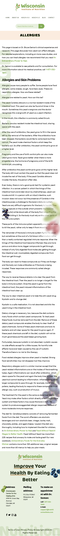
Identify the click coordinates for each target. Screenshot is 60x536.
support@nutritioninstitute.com (47, 511)
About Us (15, 17)
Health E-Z (36, 17)
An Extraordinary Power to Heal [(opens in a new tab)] (18, 430)
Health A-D (25, 17)
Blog (44, 17)
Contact (51, 17)
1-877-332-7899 (46, 503)
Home (8, 17)
